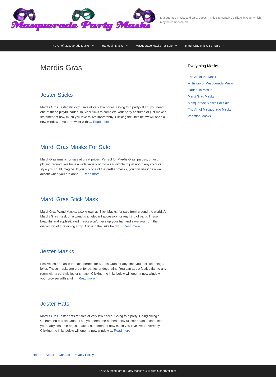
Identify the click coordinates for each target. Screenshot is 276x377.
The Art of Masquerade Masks (74, 45)
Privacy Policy (84, 355)
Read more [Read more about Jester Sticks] (101, 122)
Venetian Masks (199, 116)
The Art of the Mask (202, 77)
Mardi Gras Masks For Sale (207, 45)
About (50, 355)
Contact (64, 355)
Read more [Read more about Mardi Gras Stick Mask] (132, 226)
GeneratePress (167, 370)
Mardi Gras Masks (201, 96)
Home (37, 355)
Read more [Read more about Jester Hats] (122, 330)
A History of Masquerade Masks (211, 83)
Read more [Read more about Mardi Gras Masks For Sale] (92, 174)
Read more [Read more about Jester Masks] (87, 278)
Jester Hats (54, 303)
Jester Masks (57, 251)
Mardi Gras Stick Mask (69, 199)
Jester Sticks (56, 95)
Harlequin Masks (117, 45)
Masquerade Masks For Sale (158, 45)
